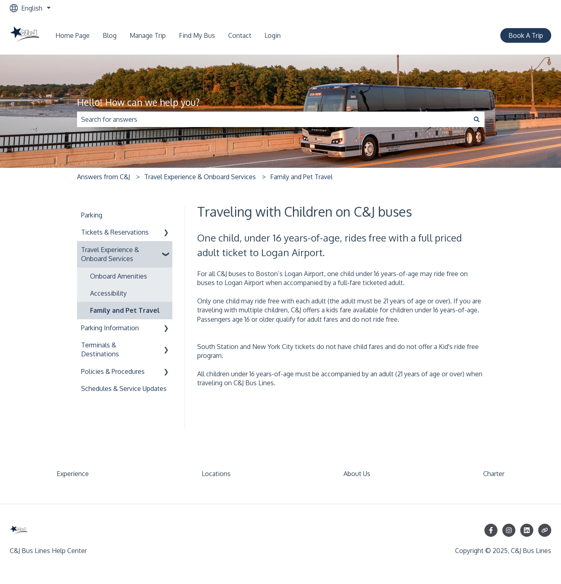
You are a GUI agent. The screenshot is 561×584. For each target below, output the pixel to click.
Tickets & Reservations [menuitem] (115, 232)
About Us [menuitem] (356, 474)
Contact (239, 35)
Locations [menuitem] (216, 474)
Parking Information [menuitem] (110, 328)
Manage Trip (148, 35)
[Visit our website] (544, 530)
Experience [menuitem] (73, 474)
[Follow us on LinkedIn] (526, 530)
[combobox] (273, 119)
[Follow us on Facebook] (490, 530)
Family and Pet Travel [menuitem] (125, 310)
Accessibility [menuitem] (108, 293)
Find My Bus (197, 35)
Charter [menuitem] (493, 474)
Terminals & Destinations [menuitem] (100, 349)
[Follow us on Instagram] (508, 530)
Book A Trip (525, 35)
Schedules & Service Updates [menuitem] (124, 388)
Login (272, 35)
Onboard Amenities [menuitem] (118, 276)
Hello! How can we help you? (138, 102)
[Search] (476, 119)
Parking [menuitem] (91, 215)
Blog (110, 35)
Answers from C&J (103, 177)
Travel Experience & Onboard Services (200, 177)
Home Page (72, 35)
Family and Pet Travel (301, 177)
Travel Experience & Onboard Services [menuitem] (110, 254)
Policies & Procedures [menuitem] (113, 371)
